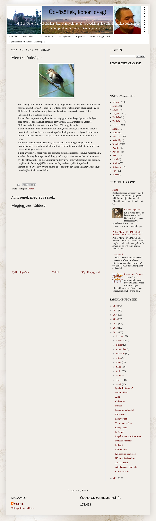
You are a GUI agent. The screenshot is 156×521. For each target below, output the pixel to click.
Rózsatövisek (121, 449)
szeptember (121, 349)
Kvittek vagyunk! (132, 209)
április (119, 371)
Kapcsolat (80, 36)
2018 (115, 306)
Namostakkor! (121, 392)
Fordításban (117, 121)
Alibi (117, 397)
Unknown (18, 504)
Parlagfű (119, 445)
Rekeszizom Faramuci (134, 274)
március (120, 375)
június (119, 362)
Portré (115, 159)
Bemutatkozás (29, 36)
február (119, 380)
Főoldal (55, 272)
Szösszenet (117, 167)
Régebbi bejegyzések (91, 272)
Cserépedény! (121, 427)
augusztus (120, 353)
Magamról (118, 254)
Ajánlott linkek (47, 36)
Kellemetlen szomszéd (125, 454)
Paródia (115, 152)
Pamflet (115, 148)
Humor (31, 189)
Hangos (115, 129)
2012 (115, 332)
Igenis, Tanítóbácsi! (124, 388)
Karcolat (116, 136)
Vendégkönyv (64, 36)
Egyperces (117, 113)
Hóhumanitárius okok (125, 458)
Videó (115, 174)
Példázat (116, 155)
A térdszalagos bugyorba (126, 467)
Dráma (115, 106)
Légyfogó (119, 432)
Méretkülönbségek (123, 440)
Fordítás (116, 117)
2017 (115, 310)
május (119, 367)
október (119, 345)
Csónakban (120, 401)
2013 (115, 328)
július (118, 358)
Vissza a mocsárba (123, 423)
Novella (116, 144)
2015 (115, 319)
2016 (115, 315)
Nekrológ (116, 140)
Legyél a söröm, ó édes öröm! (128, 436)
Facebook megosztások (99, 36)
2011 (115, 478)
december (120, 336)
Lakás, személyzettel (124, 410)
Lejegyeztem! (121, 419)
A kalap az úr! (121, 462)
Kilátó (115, 190)
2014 (115, 323)
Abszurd (116, 102)
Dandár (118, 405)
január (119, 384)
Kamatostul (120, 414)
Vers (114, 171)
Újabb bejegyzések (20, 272)
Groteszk (116, 125)
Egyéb (115, 110)
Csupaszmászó (121, 471)
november (120, 340)
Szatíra (115, 163)
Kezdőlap (13, 36)
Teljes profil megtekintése (23, 508)
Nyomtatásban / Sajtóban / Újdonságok (27, 41)
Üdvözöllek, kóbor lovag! (78, 12)
